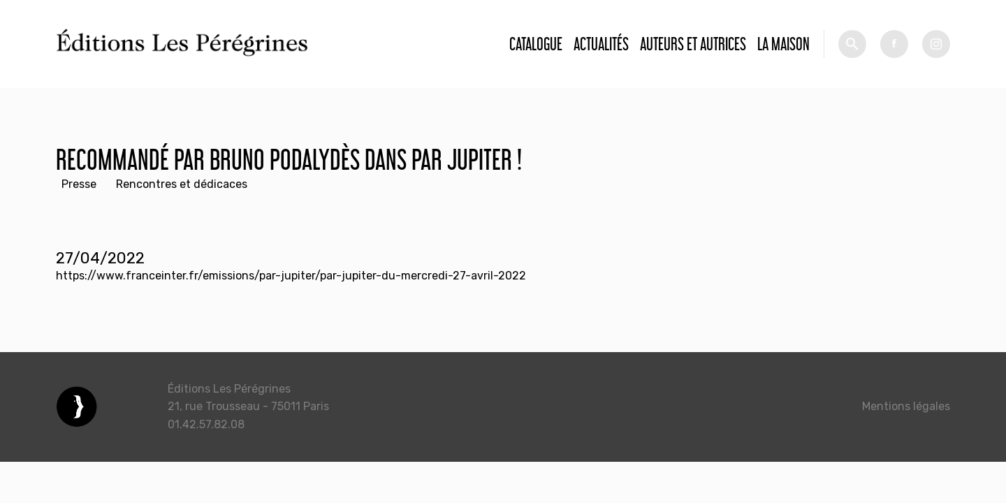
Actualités (601, 44)
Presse (78, 184)
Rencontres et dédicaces (181, 184)
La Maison (783, 44)
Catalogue (535, 44)
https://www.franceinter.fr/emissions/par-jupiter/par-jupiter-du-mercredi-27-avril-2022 (291, 275)
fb (894, 44)
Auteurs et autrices (693, 44)
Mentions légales (906, 406)
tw (936, 44)
